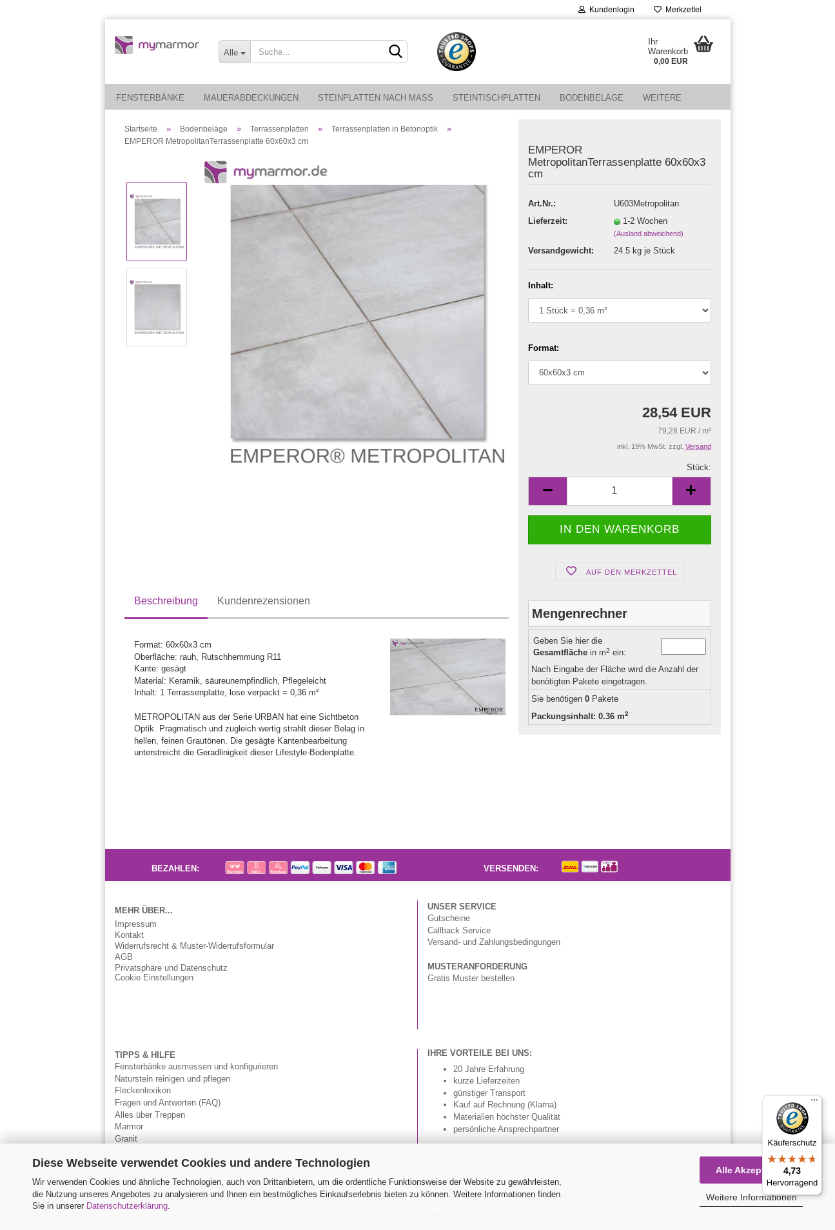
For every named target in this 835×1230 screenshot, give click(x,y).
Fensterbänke (150, 97)
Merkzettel (678, 9)
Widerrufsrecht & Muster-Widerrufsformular (194, 946)
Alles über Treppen (150, 1114)
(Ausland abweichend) (648, 233)
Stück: (699, 467)
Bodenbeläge (592, 97)
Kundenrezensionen (263, 600)
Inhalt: (540, 285)
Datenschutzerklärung (127, 1205)
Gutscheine (448, 918)
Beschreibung (166, 600)
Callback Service (459, 930)
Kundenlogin (606, 9)
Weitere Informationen (751, 1197)
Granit (126, 1138)
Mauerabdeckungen (251, 97)
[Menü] (814, 1103)
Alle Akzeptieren (751, 1170)
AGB (124, 957)
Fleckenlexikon (143, 1090)
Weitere (662, 97)
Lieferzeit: (547, 220)
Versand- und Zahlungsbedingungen (493, 942)
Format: (543, 347)
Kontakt (129, 935)
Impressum (136, 924)
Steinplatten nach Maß (375, 97)
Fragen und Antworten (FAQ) (168, 1102)
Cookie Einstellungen (154, 977)
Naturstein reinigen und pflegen (172, 1078)
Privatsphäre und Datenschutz (171, 968)
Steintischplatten (496, 97)
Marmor (129, 1126)
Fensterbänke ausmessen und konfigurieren (196, 1066)
